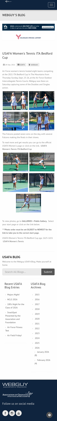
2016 (37, 299)
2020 (37, 318)
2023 (37, 333)
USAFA (21, 65)
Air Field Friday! (14, 335)
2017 (37, 304)
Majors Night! (13, 294)
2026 (37, 347)
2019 (37, 314)
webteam (33, 65)
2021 (37, 323)
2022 (37, 328)
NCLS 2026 (12, 299)
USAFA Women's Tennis (13, 241)
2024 (37, 338)
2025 (37, 343)
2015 (37, 294)
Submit (48, 272)
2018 (37, 309)
